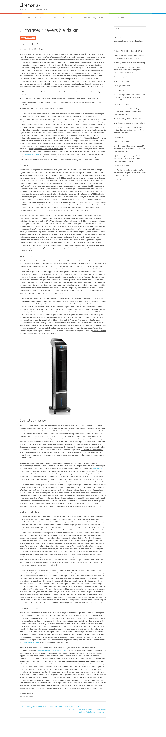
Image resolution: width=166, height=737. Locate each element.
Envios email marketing (122, 166)
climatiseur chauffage (31, 642)
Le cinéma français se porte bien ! (96, 17)
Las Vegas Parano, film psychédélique (128, 41)
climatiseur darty (98, 468)
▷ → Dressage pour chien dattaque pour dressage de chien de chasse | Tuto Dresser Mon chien (129, 111)
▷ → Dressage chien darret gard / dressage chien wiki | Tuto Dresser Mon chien (50, 707)
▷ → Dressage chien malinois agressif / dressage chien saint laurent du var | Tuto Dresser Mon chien (129, 148)
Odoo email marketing (122, 142)
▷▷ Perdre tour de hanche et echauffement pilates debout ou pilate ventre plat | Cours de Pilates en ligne (130, 172)
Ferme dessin (119, 90)
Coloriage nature (120, 137)
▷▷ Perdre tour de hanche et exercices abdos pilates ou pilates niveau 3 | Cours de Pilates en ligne (129, 130)
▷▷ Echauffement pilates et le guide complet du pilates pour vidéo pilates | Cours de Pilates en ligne (128, 70)
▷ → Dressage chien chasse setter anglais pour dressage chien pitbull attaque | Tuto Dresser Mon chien (130, 97)
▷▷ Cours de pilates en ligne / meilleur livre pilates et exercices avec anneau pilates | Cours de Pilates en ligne (128, 158)
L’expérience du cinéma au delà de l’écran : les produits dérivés (47, 17)
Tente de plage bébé (121, 81)
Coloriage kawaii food (122, 86)
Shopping (122, 17)
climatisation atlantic (32, 154)
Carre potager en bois (122, 104)
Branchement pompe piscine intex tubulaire (130, 123)
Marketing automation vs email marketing (129, 63)
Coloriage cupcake (121, 77)
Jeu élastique (119, 180)
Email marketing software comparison (128, 119)
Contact (136, 17)
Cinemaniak (30, 5)
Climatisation (30, 38)
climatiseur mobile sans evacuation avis (51, 650)
